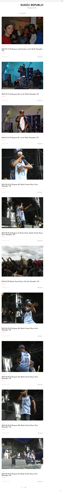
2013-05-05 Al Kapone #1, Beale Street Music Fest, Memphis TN (20, 470)
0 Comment (40, 56)
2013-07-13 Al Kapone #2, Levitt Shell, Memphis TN (20, 94)
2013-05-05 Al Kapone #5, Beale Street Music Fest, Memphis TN (20, 183)
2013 (2, 180)
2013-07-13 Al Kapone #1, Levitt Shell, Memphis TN (20, 136)
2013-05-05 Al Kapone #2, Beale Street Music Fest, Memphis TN (20, 422)
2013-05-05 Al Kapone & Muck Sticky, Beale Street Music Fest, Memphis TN (22, 231)
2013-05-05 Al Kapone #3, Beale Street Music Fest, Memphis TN (20, 374)
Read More (3, 281)
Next (25, 482)
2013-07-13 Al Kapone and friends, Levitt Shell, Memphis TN (22, 50)
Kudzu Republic (32, 5)
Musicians (4, 46)
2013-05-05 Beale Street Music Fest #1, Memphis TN (20, 279)
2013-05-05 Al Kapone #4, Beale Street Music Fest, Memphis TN (20, 326)
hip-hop (3, 91)
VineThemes (60, 492)
